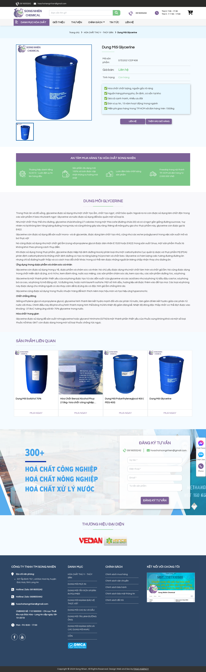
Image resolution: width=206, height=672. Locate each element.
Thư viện (76, 22)
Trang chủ (74, 32)
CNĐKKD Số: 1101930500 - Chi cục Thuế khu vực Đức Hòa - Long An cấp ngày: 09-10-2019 (36, 614)
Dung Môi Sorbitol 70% (28, 398)
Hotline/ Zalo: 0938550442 (29, 597)
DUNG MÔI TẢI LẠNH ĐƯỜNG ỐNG (82, 618)
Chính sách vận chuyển (117, 581)
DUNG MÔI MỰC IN (77, 584)
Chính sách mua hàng (116, 574)
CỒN (70, 636)
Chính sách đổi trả (114, 600)
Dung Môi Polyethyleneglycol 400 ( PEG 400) (124, 400)
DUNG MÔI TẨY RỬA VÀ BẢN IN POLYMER (82, 592)
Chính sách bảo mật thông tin (120, 594)
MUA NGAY (36, 413)
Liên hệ (129, 22)
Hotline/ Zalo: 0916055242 (29, 589)
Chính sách (95, 22)
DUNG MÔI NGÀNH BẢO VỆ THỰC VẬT (81, 602)
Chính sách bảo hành (116, 587)
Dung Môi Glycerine (160, 398)
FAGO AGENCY (141, 669)
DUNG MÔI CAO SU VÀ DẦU (81, 610)
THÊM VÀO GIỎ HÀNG (158, 121)
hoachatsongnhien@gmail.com (52, 4)
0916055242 (25, 4)
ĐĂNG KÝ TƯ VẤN (154, 500)
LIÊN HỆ (132, 121)
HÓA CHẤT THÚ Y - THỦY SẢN (98, 32)
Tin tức (114, 22)
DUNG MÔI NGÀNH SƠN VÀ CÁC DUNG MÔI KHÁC (81, 628)
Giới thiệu (59, 22)
